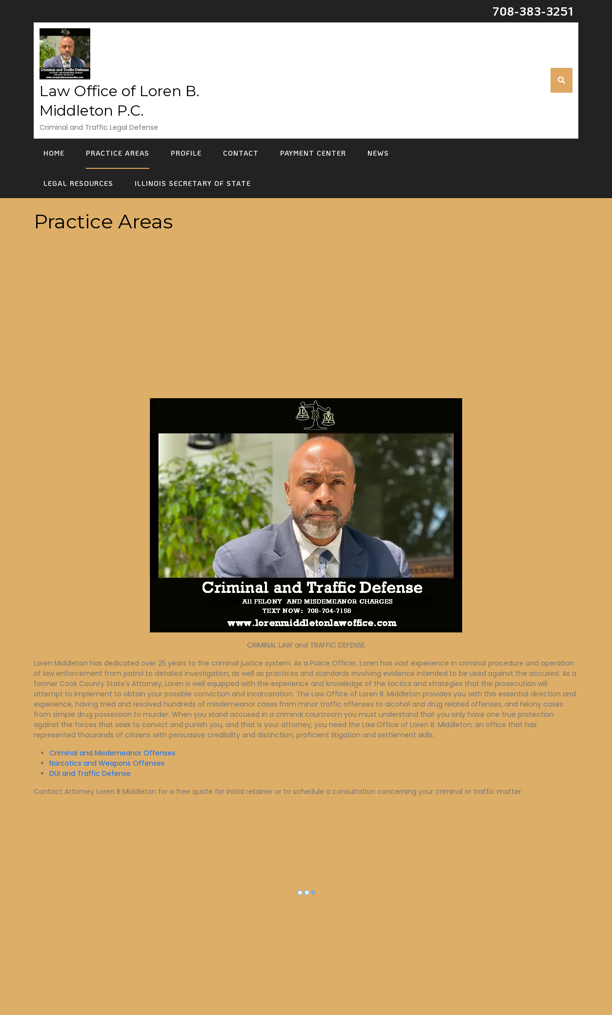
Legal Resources (78, 183)
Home (53, 153)
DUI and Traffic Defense (90, 773)
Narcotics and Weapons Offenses (106, 763)
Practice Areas (117, 153)
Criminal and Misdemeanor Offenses (112, 753)
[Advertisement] (306, 326)
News (378, 153)
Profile (186, 153)
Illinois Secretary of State (193, 183)
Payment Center (313, 153)
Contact (241, 153)
